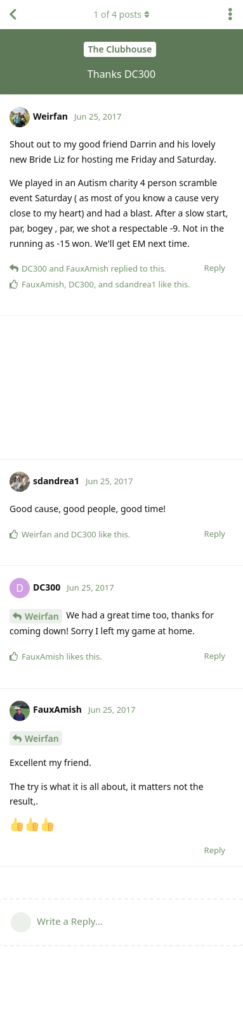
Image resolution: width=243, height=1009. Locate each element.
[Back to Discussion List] (12, 14)
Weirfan (42, 616)
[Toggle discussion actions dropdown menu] (230, 14)
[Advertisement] (121, 387)
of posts (121, 14)
